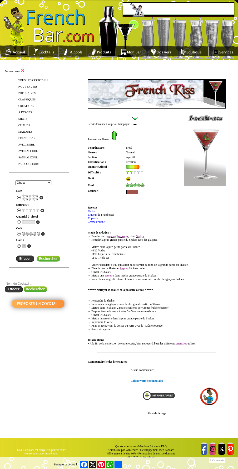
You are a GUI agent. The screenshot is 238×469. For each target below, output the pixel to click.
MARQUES (25, 131)
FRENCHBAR (26, 138)
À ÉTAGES (25, 112)
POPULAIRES (27, 93)
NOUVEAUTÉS (28, 86)
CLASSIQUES (27, 99)
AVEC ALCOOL (28, 151)
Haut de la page (157, 413)
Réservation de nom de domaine (156, 453)
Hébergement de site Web (121, 453)
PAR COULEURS (29, 164)
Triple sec (93, 218)
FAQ (164, 446)
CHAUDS (24, 125)
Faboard (169, 450)
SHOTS (22, 118)
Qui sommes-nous (125, 446)
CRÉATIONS (26, 106)
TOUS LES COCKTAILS (33, 80)
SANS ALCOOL (28, 157)
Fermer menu (15, 71)
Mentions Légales (148, 446)
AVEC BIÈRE (26, 144)
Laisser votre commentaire (147, 380)
